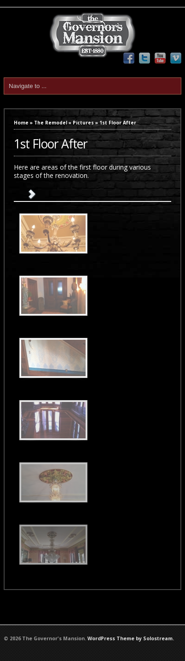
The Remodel (50, 122)
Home (21, 122)
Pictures (83, 122)
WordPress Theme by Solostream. (130, 638)
